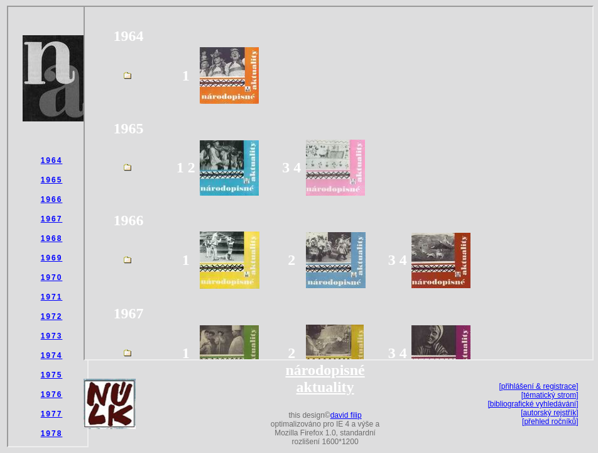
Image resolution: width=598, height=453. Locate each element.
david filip (346, 415)
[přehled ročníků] (550, 421)
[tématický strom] (550, 395)
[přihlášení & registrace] (538, 386)
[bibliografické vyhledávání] (532, 404)
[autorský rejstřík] (549, 412)
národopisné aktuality (324, 378)
